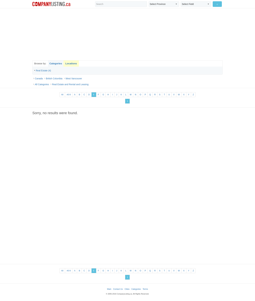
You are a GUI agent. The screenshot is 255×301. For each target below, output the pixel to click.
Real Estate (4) (43, 70)
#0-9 (69, 94)
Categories (55, 63)
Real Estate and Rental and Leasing (70, 84)
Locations (71, 63)
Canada (39, 78)
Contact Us (118, 289)
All (62, 94)
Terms (145, 289)
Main (109, 289)
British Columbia (54, 78)
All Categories (42, 84)
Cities (127, 289)
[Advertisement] (127, 34)
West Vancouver (74, 78)
